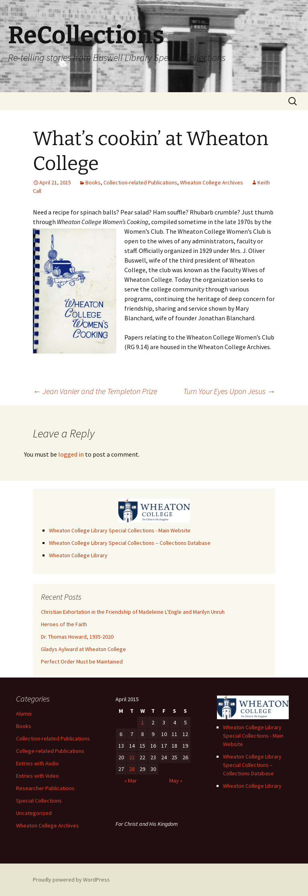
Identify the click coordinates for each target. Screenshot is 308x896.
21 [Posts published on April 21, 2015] (132, 757)
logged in (71, 454)
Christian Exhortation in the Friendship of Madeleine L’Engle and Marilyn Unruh (133, 611)
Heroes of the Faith (64, 624)
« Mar (130, 780)
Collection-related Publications (140, 182)
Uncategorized (34, 813)
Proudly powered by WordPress (71, 879)
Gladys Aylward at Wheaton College (83, 649)
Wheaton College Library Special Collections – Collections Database (130, 542)
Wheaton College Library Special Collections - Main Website (119, 530)
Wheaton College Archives (211, 182)
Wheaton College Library (78, 555)
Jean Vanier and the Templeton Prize (95, 391)
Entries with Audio (37, 763)
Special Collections (39, 800)
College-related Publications (50, 750)
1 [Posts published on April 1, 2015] (142, 722)
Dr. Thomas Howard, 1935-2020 (77, 636)
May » (175, 780)
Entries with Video (37, 775)
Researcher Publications (45, 788)
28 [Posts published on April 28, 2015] (132, 769)
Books (93, 182)
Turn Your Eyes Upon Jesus (229, 391)
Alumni (24, 713)
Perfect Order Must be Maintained (82, 661)
